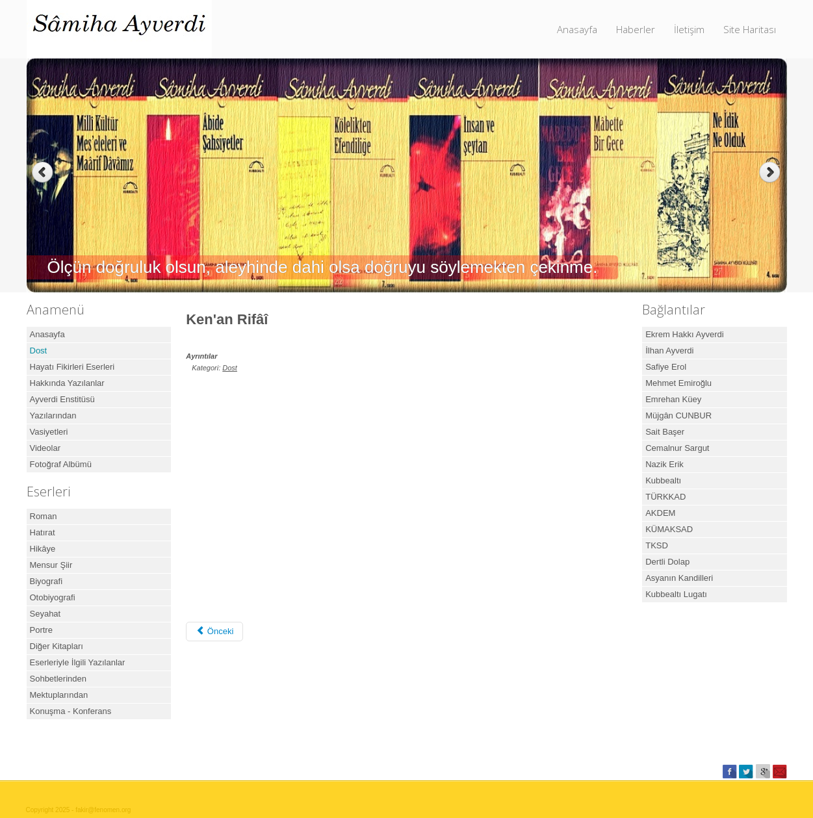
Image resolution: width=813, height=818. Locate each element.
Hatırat (42, 532)
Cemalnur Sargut (677, 448)
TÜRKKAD (665, 497)
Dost (38, 350)
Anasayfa (577, 29)
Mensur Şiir (51, 565)
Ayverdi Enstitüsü (62, 399)
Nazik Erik (664, 464)
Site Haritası (749, 29)
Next (771, 172)
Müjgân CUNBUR (678, 415)
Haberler (635, 29)
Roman (43, 516)
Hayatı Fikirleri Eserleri (72, 367)
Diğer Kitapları (56, 646)
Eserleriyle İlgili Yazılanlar (77, 662)
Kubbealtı (663, 480)
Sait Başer (664, 432)
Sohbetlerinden (58, 679)
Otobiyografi (52, 597)
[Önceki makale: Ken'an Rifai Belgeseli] (214, 631)
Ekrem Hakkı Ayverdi (684, 334)
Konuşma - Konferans (71, 711)
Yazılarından (53, 415)
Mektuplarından (59, 695)
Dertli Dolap (667, 562)
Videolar (45, 448)
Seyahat (45, 614)
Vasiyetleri (49, 432)
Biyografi (46, 581)
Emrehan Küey (673, 399)
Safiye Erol (665, 367)
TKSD (656, 545)
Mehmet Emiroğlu (678, 383)
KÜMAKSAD (669, 529)
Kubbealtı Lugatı (676, 594)
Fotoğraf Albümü (61, 464)
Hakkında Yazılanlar (67, 383)
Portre (41, 630)
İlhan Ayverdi (669, 350)
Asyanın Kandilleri (679, 578)
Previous (43, 172)
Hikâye (43, 549)
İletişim (689, 29)
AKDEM (660, 513)
